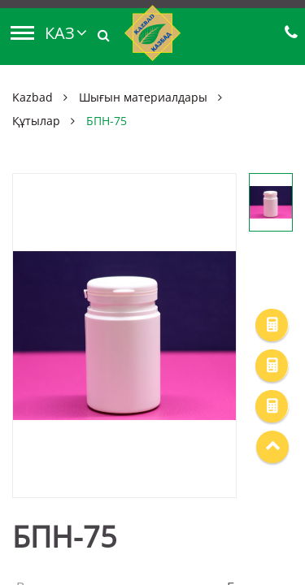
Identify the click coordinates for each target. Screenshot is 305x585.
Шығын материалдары (143, 97)
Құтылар (36, 120)
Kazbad (32, 97)
